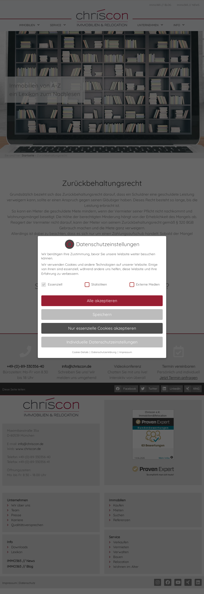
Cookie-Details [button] (80, 352)
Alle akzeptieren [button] (102, 300)
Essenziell (51, 284)
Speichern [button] (102, 314)
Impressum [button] (125, 352)
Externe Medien (145, 284)
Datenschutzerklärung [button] (104, 352)
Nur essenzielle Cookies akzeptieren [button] (102, 328)
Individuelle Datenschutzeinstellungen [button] (102, 341)
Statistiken (96, 284)
